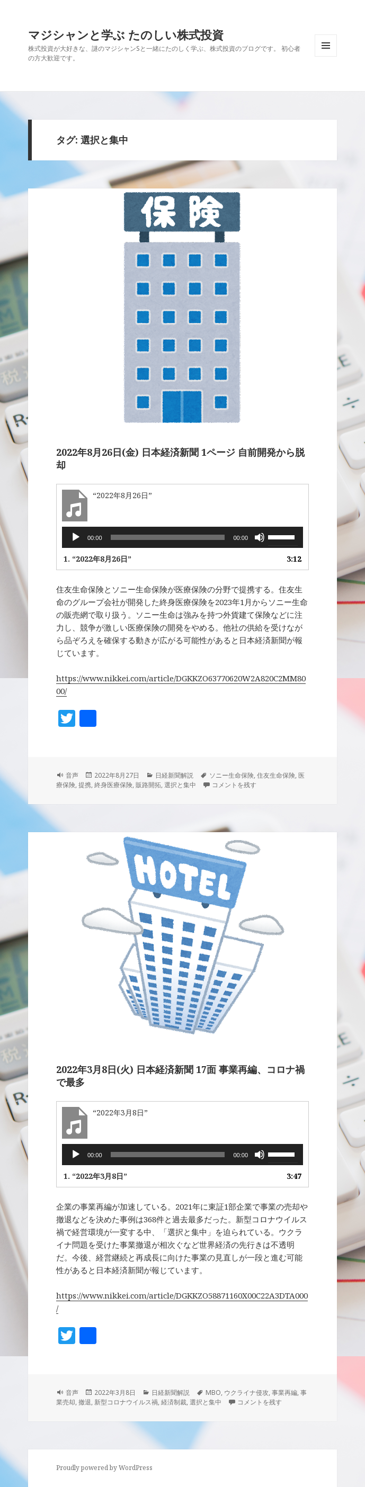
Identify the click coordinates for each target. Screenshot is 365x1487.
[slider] (168, 537)
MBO (213, 1392)
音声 (72, 775)
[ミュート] (259, 537)
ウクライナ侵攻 (246, 1392)
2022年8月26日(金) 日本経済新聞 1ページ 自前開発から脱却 (180, 458)
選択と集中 (180, 784)
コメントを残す (234, 784)
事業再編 (284, 1392)
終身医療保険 (113, 784)
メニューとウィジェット (325, 56)
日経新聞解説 (174, 775)
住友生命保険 (276, 775)
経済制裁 (173, 1402)
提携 (84, 784)
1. (97, 559)
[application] (182, 537)
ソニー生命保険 (231, 775)
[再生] (75, 537)
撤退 (84, 1402)
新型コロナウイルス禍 (126, 1402)
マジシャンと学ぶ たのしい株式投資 (126, 34)
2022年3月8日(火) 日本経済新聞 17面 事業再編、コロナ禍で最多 (180, 1075)
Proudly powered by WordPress (104, 1467)
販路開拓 (148, 784)
